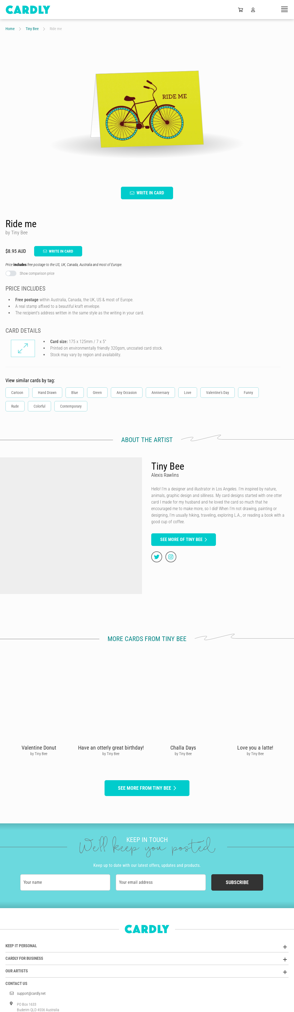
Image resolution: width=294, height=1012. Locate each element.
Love (187, 392)
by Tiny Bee (38, 753)
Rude (15, 406)
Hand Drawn (47, 392)
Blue (74, 392)
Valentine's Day (217, 392)
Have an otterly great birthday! (111, 747)
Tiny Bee (32, 29)
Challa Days (183, 747)
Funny (248, 392)
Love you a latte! (255, 747)
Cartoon (17, 392)
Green (97, 392)
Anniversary (160, 392)
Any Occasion (127, 392)
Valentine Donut (39, 747)
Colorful (39, 406)
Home (10, 29)
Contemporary (71, 406)
